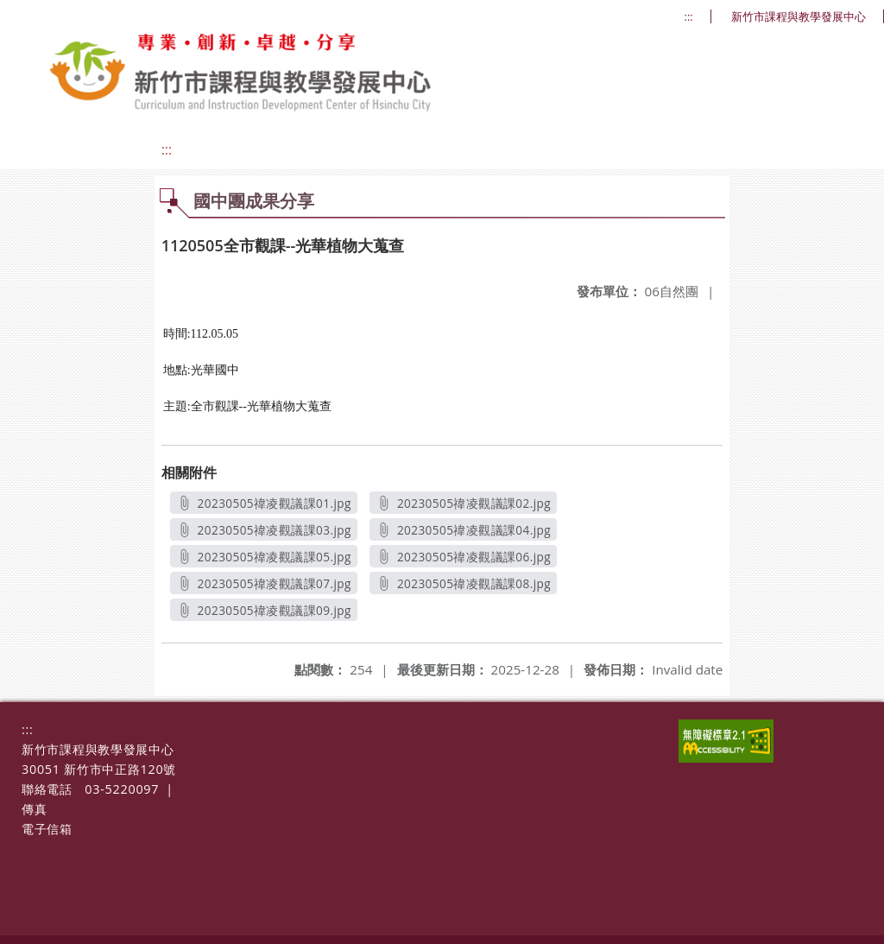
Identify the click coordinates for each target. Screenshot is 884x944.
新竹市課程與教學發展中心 (798, 17)
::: (689, 17)
